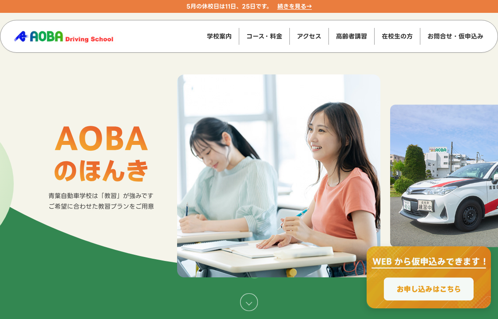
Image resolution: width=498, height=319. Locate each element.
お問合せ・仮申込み (455, 36)
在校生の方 (397, 36)
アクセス (309, 36)
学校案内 (219, 36)
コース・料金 (264, 36)
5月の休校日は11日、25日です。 (229, 6)
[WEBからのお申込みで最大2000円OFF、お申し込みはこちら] (429, 277)
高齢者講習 (351, 36)
